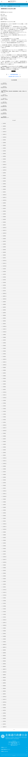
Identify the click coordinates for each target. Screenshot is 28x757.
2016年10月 (4, 430)
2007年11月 (4, 699)
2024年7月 (4, 175)
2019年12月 (4, 326)
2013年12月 (4, 523)
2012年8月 (4, 567)
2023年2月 (4, 222)
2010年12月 (4, 619)
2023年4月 (4, 216)
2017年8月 (4, 403)
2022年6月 (4, 244)
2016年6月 (4, 441)
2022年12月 (4, 227)
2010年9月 (4, 628)
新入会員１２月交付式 (4, 95)
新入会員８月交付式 (4, 110)
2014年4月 (4, 512)
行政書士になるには (4, 751)
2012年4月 (4, 578)
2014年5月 (4, 510)
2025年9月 (4, 139)
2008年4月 (4, 685)
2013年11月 (4, 526)
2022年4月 (4, 249)
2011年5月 (4, 608)
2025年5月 (4, 150)
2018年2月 (4, 386)
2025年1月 (4, 161)
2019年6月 (4, 342)
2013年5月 (4, 543)
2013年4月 (4, 545)
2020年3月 (4, 318)
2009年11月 (4, 647)
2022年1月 (4, 257)
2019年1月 (4, 356)
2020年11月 (4, 296)
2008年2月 (4, 691)
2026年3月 (4, 123)
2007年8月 (4, 707)
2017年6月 (4, 408)
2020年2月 (4, 320)
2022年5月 (4, 246)
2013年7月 (4, 537)
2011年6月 (4, 606)
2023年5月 (4, 213)
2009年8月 (4, 652)
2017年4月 (4, 414)
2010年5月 (4, 639)
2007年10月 (4, 702)
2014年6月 (4, 507)
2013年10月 (4, 529)
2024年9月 (4, 172)
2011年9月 (4, 597)
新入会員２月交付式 (4, 83)
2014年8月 (4, 501)
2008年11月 (4, 669)
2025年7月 (4, 145)
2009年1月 (4, 666)
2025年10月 (4, 137)
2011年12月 (4, 589)
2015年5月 (4, 477)
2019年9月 (4, 334)
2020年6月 (4, 309)
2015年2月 (4, 485)
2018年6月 (4, 375)
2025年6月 (4, 148)
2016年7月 (4, 438)
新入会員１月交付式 (4, 87)
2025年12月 (4, 131)
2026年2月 (4, 126)
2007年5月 (4, 715)
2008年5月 (4, 682)
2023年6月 (4, 211)
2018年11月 (4, 362)
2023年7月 (4, 208)
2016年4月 (4, 447)
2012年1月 (4, 586)
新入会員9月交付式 (4, 106)
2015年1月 (4, 488)
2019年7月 (4, 340)
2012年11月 (4, 559)
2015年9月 (4, 466)
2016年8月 (4, 436)
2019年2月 (4, 353)
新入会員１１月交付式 (4, 99)
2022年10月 (4, 233)
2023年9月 (4, 202)
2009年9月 (4, 650)
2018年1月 (4, 389)
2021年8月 (4, 271)
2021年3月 (4, 285)
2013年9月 (4, 532)
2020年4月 (4, 315)
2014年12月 (4, 490)
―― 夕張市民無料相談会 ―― (14, 74)
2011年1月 (4, 617)
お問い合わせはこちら (14, 745)
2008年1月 (4, 693)
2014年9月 (4, 499)
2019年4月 (4, 348)
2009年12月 (4, 644)
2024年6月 (4, 178)
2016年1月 (4, 455)
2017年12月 (4, 392)
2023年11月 (4, 197)
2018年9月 (4, 367)
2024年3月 (4, 186)
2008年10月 (4, 671)
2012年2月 (4, 584)
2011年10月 (4, 595)
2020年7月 (4, 307)
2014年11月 (4, 493)
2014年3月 (4, 515)
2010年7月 (4, 633)
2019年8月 (4, 337)
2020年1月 (4, 323)
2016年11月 (4, 427)
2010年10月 (4, 625)
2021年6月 (4, 277)
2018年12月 (4, 359)
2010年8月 (4, 630)
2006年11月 (4, 726)
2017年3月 (4, 416)
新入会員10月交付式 (4, 102)
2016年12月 (4, 425)
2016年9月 (4, 433)
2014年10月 (4, 496)
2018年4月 (4, 381)
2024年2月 (4, 189)
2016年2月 (4, 452)
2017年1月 (4, 422)
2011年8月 (4, 600)
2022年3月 (4, 252)
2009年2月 (4, 663)
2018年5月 (4, 378)
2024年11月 (4, 167)
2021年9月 (4, 268)
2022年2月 (4, 255)
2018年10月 (4, 364)
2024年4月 (4, 183)
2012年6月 (4, 573)
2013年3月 (4, 548)
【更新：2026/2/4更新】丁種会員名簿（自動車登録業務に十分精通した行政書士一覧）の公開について (14, 91)
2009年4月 (4, 658)
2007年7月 (4, 710)
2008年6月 (4, 680)
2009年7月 (4, 655)
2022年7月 (4, 241)
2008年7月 (4, 677)
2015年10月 (4, 463)
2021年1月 (4, 290)
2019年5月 (4, 345)
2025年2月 (4, 159)
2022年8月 (4, 238)
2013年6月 (4, 540)
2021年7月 (4, 274)
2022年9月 (4, 235)
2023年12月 (4, 194)
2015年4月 (4, 479)
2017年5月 (4, 411)
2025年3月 (4, 156)
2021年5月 (4, 279)
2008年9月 (4, 674)
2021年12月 (4, 260)
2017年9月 (4, 400)
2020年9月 (4, 301)
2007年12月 (4, 696)
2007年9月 (4, 704)
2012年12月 (4, 556)
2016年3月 (4, 449)
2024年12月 (4, 164)
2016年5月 (4, 444)
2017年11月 (4, 394)
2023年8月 (4, 205)
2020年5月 (4, 312)
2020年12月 (4, 293)
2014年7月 (4, 504)
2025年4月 (4, 153)
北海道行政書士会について (5, 749)
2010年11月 (4, 622)
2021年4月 (4, 282)
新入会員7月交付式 (4, 113)
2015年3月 (4, 482)
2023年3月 (4, 219)
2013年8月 (4, 534)
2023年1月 (4, 224)
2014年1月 (4, 521)
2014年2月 (4, 518)
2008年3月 (4, 688)
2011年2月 (4, 614)
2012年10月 (4, 562)
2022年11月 (4, 230)
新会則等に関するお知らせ (14, 76)
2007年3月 (4, 718)
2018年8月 (4, 370)
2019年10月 (4, 331)
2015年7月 (4, 471)
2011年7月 (4, 603)
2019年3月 (4, 351)
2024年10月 (4, 170)
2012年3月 (4, 581)
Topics (5, 6)
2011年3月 (4, 611)
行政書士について (4, 747)
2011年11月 (4, 592)
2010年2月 (4, 641)
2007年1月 (4, 724)
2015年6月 (4, 474)
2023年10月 (4, 200)
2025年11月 (4, 134)
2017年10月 (4, 397)
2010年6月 (4, 636)
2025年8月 (4, 142)
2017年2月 (4, 419)
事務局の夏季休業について (5, 117)
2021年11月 (4, 263)
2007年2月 (4, 721)
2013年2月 (4, 551)
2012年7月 (4, 570)
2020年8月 (4, 304)
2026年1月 (4, 128)
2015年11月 (4, 460)
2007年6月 (4, 713)
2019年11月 (4, 329)
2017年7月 (4, 405)
